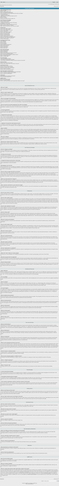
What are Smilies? (3, 42)
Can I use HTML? (3, 41)
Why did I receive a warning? (5, 35)
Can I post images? (3, 43)
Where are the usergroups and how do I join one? (8, 52)
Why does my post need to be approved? (7, 37)
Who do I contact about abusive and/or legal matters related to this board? (12, 80)
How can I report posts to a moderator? (6, 36)
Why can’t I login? (3, 10)
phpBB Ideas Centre (47, 464)
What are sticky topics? (4, 46)
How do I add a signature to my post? (6, 30)
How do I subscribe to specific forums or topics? (8, 72)
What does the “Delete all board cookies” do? (7, 18)
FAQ (1, 2)
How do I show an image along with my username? (8, 24)
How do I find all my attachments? (5, 76)
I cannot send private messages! (5, 58)
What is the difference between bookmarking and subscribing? (10, 71)
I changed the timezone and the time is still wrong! (8, 22)
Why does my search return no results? (6, 66)
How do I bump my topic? (4, 38)
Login (57, 2)
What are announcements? (4, 45)
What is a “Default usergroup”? (5, 55)
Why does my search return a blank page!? (7, 67)
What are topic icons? (3, 47)
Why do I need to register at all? (5, 11)
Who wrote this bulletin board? (5, 79)
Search (4, 2)
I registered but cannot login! (5, 15)
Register (54, 2)
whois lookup (16, 470)
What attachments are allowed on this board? (7, 75)
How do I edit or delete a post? (5, 29)
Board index (2, 6)
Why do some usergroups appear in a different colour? (9, 54)
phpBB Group (29, 459)
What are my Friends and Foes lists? (6, 62)
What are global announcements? (5, 44)
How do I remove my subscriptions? (6, 73)
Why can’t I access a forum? (5, 33)
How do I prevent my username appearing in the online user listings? (11, 13)
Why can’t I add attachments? (5, 34)
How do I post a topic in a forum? (5, 28)
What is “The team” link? (4, 56)
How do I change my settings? (5, 20)
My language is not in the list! (5, 23)
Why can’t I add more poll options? (6, 31)
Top (0, 90)
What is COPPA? (3, 16)
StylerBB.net (31, 483)
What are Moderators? (4, 51)
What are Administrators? (4, 50)
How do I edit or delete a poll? (5, 32)
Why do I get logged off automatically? (6, 12)
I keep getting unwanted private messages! (7, 59)
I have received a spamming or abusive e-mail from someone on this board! (12, 60)
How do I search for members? (5, 68)
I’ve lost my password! (4, 14)
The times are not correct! (4, 21)
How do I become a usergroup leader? (6, 53)
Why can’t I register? (3, 17)
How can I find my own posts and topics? (7, 69)
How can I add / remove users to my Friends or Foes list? (9, 63)
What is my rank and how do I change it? (7, 25)
